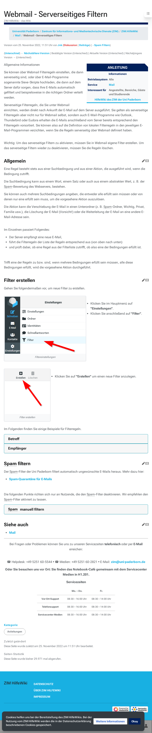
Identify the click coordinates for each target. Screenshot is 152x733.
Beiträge (84, 45)
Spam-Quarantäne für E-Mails (30, 479)
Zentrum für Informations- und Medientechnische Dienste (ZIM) (80, 31)
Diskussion (70, 45)
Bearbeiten (142, 160)
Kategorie (11, 625)
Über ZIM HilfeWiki (47, 690)
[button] (110, 721)
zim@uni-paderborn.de (128, 562)
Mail (18, 35)
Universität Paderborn (25, 31)
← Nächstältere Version (35, 53)
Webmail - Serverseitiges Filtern (42, 35)
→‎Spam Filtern (101, 45)
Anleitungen (14, 631)
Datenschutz (43, 684)
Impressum (42, 696)
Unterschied (12, 53)
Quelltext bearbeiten (146, 160)
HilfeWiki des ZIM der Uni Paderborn (118, 99)
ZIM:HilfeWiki (129, 31)
